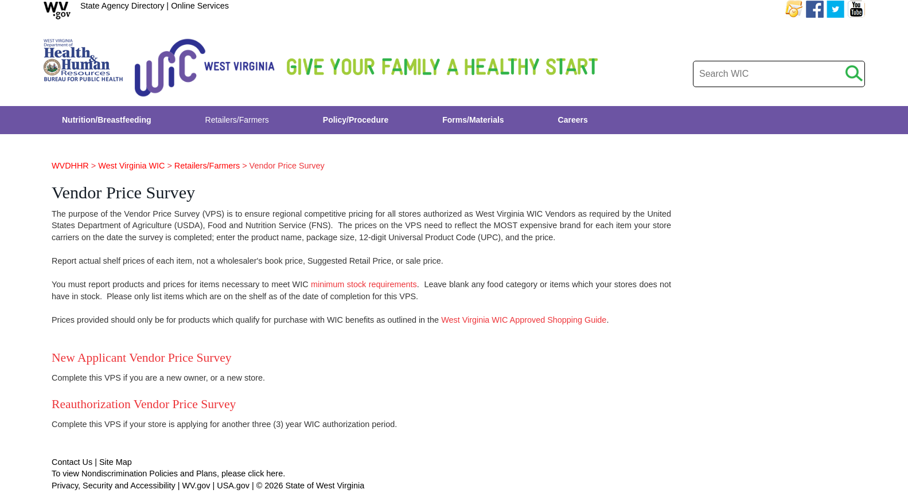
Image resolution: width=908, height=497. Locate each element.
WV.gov (196, 485)
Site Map (115, 462)
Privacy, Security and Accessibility (114, 485)
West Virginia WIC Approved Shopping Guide (523, 319)
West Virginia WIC (131, 165)
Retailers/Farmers (207, 165)
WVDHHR (70, 165)
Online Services (200, 5)
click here (265, 473)
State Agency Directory (122, 5)
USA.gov (233, 485)
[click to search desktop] (854, 71)
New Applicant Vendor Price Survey (142, 358)
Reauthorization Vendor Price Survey (144, 404)
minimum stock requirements (364, 284)
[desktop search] (779, 74)
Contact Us (72, 462)
